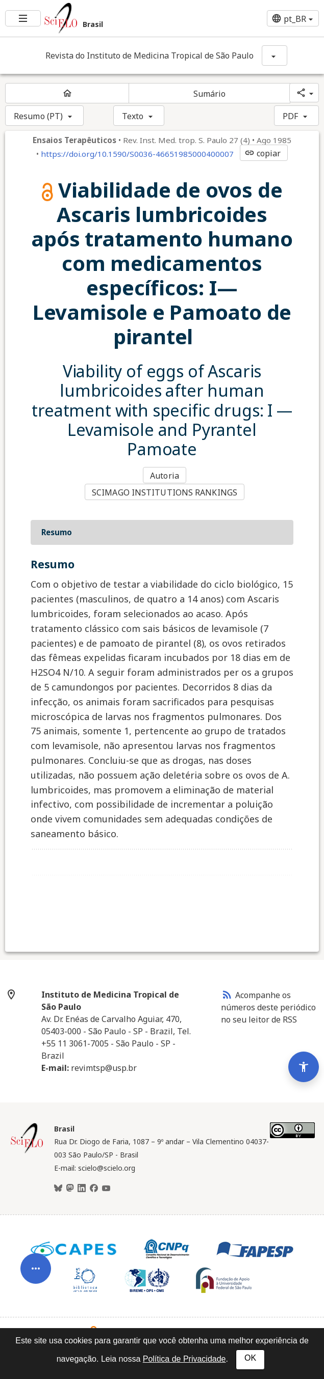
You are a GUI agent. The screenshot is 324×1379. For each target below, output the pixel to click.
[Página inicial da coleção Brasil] (27, 1151)
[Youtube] (106, 1188)
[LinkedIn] (82, 1188)
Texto (133, 116)
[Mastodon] (69, 1188)
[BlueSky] (58, 1188)
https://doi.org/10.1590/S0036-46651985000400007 (137, 154)
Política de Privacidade (184, 1359)
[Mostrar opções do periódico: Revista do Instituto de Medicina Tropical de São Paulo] (274, 55)
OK (250, 1358)
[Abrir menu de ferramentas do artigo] (35, 1277)
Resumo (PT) (38, 116)
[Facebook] (94, 1188)
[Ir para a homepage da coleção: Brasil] (108, 18)
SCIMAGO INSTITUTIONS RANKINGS (164, 492)
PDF (290, 116)
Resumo (56, 532)
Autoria (164, 475)
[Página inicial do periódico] (67, 93)
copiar (262, 153)
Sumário (209, 93)
